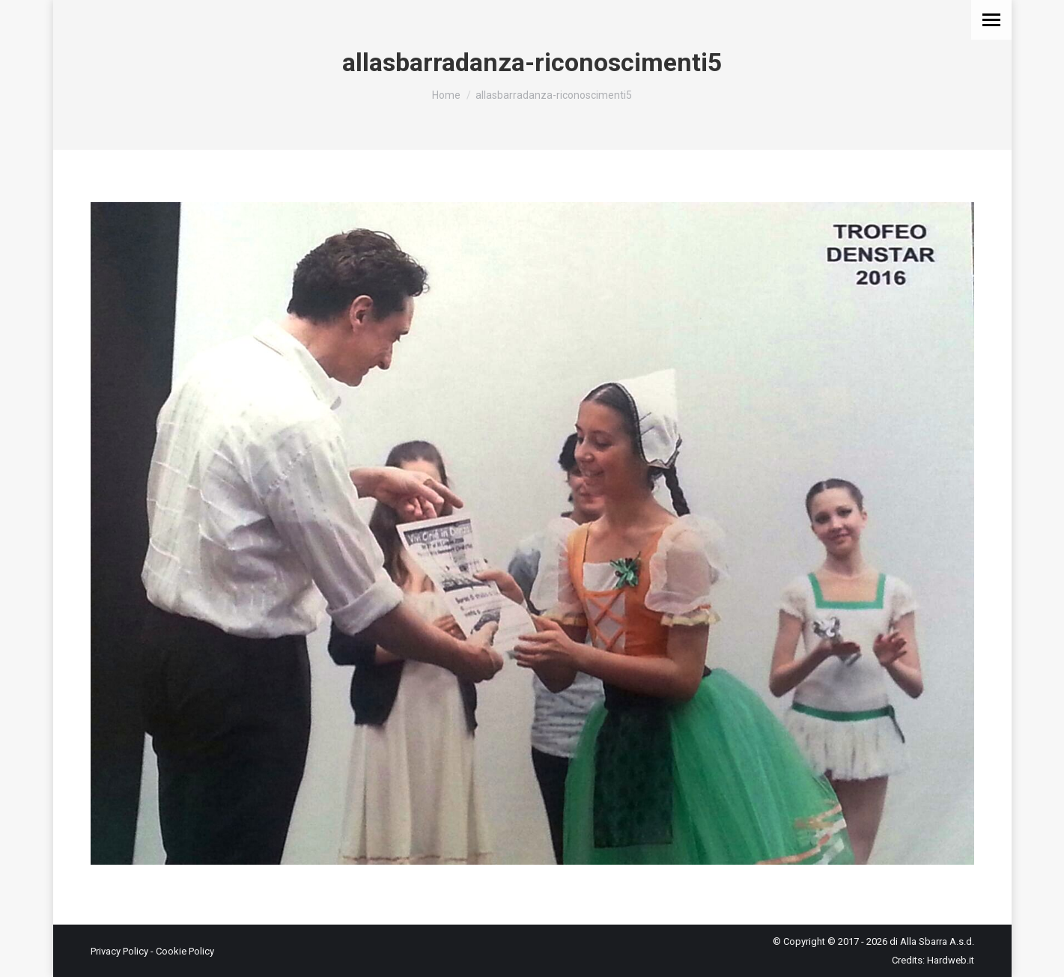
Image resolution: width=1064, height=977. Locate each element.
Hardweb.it (950, 960)
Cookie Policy (185, 951)
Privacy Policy (119, 951)
